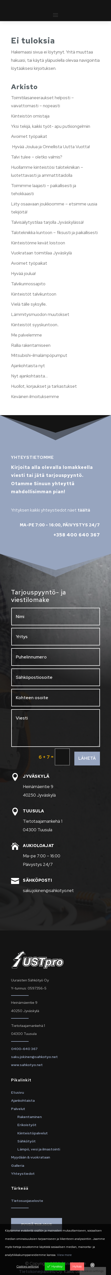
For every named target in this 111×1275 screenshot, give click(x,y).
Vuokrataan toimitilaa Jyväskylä (41, 253)
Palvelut (18, 1108)
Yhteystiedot (23, 1173)
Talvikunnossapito (28, 284)
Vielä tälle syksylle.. (29, 304)
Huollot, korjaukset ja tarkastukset (44, 386)
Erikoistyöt (26, 1125)
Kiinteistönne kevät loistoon (38, 243)
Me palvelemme (26, 335)
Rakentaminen (29, 1117)
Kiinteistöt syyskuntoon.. (35, 324)
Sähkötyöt (26, 1141)
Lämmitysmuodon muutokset (40, 314)
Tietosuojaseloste (27, 1200)
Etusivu (17, 1092)
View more (64, 1255)
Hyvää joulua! (23, 273)
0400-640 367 (24, 1048)
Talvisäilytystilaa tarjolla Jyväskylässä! (47, 222)
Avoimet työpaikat (29, 136)
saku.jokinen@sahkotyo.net (34, 1057)
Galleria (17, 1165)
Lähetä (87, 758)
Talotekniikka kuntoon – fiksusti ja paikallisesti (54, 232)
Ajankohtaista (23, 1100)
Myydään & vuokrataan (30, 1157)
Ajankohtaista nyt (28, 365)
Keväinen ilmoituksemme (35, 396)
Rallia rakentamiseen (30, 345)
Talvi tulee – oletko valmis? (36, 157)
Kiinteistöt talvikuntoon (33, 294)
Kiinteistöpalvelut (32, 1133)
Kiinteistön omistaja (30, 116)
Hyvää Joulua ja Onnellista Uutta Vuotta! (50, 146)
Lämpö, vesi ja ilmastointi (38, 1149)
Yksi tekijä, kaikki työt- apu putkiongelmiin (50, 126)
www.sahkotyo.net (27, 1065)
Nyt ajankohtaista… (29, 376)
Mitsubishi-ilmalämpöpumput (39, 355)
